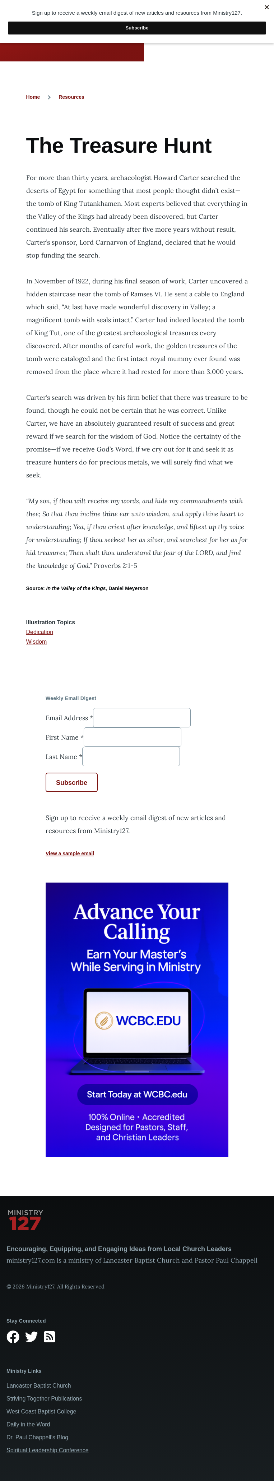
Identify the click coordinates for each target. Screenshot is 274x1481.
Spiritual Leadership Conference (47, 1450)
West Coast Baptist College (41, 1411)
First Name (65, 737)
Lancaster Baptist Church (38, 1386)
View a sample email (70, 853)
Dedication (40, 632)
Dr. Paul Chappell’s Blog (37, 1437)
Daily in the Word (28, 1424)
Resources (71, 97)
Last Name (64, 757)
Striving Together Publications (44, 1399)
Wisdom (36, 642)
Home (33, 97)
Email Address (69, 718)
